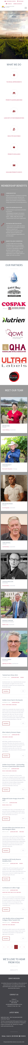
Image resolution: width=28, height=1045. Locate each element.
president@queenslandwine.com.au (14, 1004)
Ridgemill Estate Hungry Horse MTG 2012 (13, 799)
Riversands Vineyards (7, 469)
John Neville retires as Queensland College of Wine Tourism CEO (13, 919)
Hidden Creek (5, 624)
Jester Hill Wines (6, 430)
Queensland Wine (15, 677)
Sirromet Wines (5, 585)
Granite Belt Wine (6, 892)
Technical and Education (14, 223)
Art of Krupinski (5, 507)
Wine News (14, 704)
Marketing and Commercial (14, 241)
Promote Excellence (14, 154)
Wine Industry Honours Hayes (11, 732)
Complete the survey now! (14, 35)
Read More (6, 691)
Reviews (22, 677)
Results (4, 704)
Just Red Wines (5, 546)
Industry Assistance (14, 136)
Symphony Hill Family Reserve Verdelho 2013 (11, 860)
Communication (11, 193)
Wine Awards (9, 704)
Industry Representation (14, 207)
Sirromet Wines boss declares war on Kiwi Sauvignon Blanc (13, 828)
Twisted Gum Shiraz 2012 (10, 675)
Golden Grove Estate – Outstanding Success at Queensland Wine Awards (13, 765)
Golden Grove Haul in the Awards (12, 700)
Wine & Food (9, 805)
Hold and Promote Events (14, 172)
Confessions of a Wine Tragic (11, 888)
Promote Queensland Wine (14, 100)
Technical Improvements (14, 82)
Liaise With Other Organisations (14, 118)
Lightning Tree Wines (6, 663)
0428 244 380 (14, 1002)
